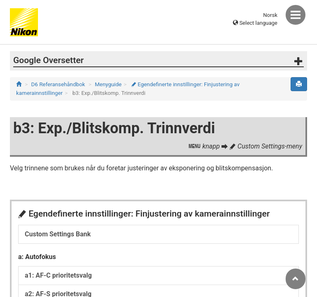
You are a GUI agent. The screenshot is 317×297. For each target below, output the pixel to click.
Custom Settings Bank (58, 234)
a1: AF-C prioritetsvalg (58, 275)
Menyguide (108, 84)
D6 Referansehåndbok (58, 84)
